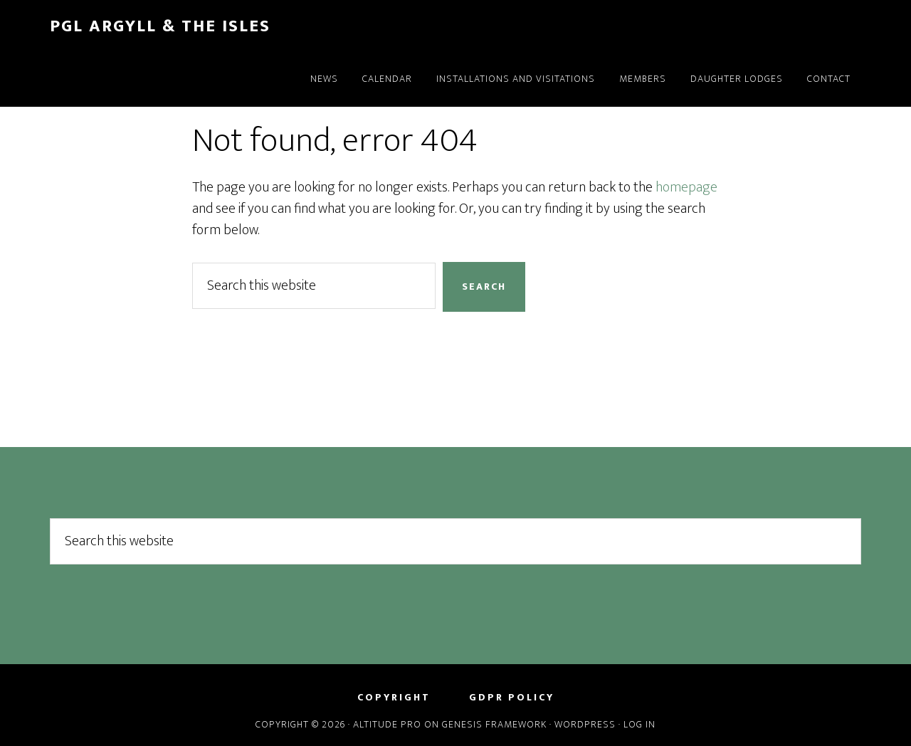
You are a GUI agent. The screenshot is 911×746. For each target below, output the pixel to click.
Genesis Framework (494, 724)
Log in (639, 724)
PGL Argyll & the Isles (160, 26)
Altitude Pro (387, 724)
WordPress (585, 724)
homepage (686, 187)
